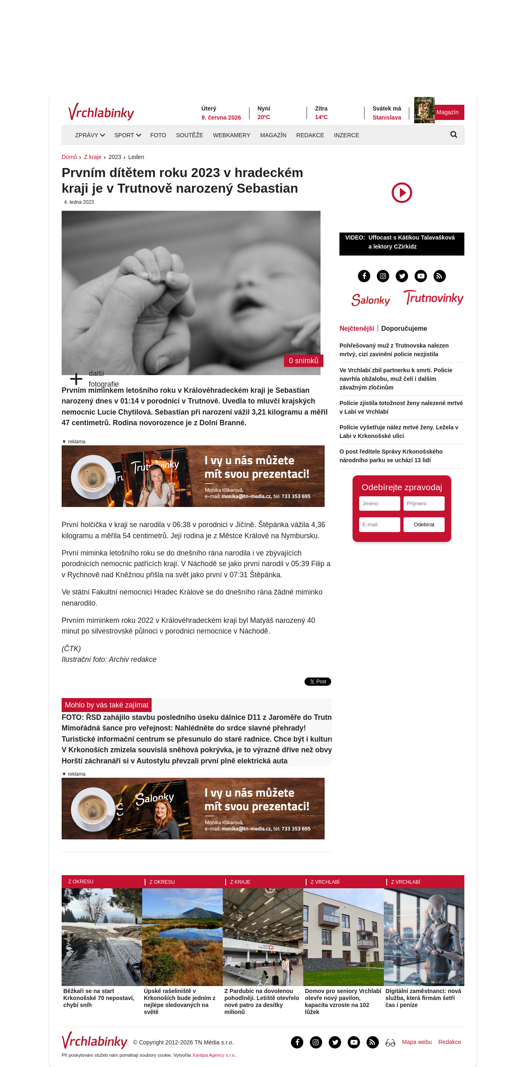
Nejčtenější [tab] (356, 328)
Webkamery (232, 135)
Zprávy (86, 135)
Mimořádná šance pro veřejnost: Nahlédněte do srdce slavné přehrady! (184, 728)
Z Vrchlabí (325, 882)
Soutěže (189, 135)
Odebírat (424, 524)
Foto (158, 135)
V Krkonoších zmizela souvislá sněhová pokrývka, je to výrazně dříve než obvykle (197, 750)
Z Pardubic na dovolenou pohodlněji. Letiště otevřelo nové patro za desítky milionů (261, 1001)
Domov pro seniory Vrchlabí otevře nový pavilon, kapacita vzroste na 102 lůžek (343, 1001)
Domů (69, 157)
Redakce (310, 135)
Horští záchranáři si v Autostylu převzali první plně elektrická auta (175, 761)
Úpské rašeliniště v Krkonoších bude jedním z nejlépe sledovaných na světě (179, 1001)
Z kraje (93, 157)
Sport (124, 135)
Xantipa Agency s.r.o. (214, 1055)
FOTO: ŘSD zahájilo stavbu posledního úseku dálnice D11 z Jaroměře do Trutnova (197, 717)
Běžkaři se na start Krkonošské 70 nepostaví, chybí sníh (98, 998)
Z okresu (80, 882)
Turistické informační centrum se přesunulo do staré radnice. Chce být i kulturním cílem (197, 739)
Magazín (447, 112)
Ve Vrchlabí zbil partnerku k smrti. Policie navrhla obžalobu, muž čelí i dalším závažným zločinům (395, 379)
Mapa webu (416, 1042)
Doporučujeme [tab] (404, 328)
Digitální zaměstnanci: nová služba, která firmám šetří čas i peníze (423, 998)
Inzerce (346, 135)
